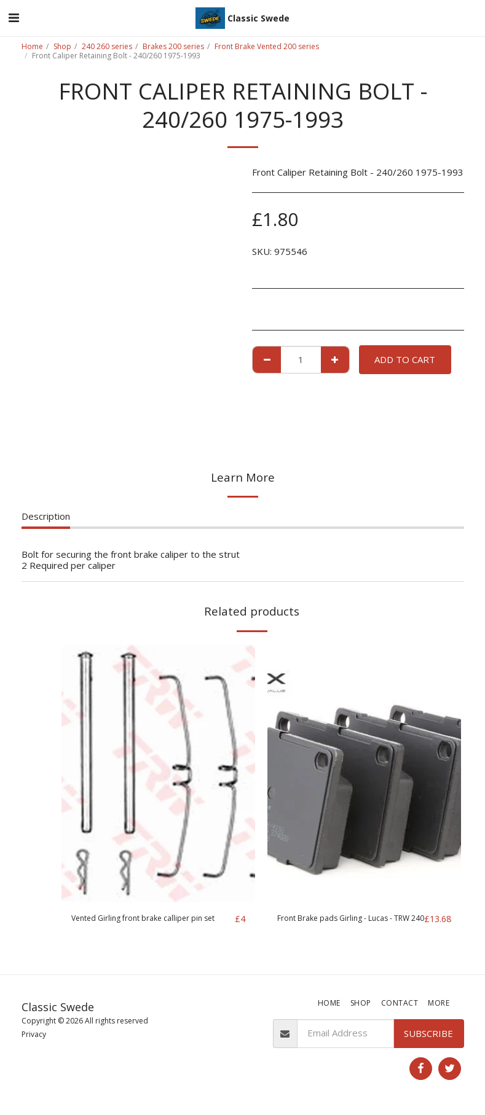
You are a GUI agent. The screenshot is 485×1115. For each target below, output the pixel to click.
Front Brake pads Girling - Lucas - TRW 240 (347, 926)
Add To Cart (404, 359)
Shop (62, 46)
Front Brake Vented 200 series (267, 46)
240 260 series (107, 46)
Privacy (34, 1035)
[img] (158, 773)
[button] (13, 17)
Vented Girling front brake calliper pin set (149, 926)
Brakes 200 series (173, 46)
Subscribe (428, 1034)
